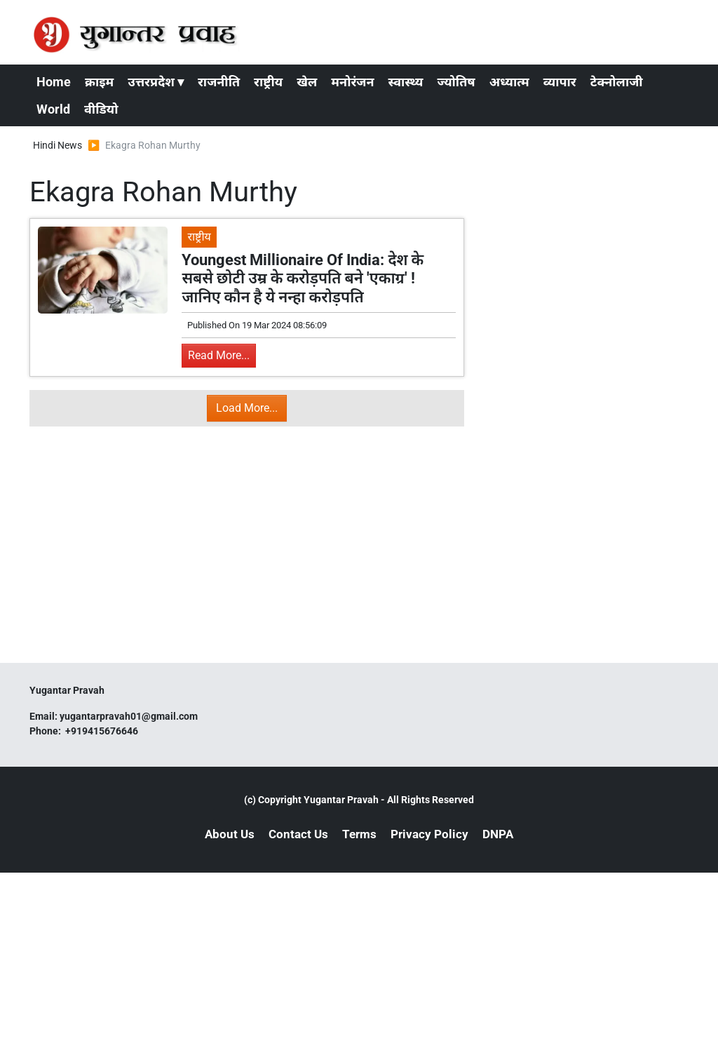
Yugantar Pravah (341, 799)
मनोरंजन (352, 81)
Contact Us (298, 834)
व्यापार (559, 81)
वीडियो (101, 109)
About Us (230, 834)
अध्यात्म (509, 81)
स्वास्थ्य (406, 81)
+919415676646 (102, 731)
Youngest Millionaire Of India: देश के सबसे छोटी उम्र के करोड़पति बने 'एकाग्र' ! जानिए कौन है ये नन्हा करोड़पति (303, 278)
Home (53, 81)
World (53, 109)
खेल (307, 81)
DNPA (497, 834)
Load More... (247, 408)
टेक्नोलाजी (616, 81)
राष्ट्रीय (268, 81)
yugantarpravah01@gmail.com (129, 716)
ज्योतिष (456, 81)
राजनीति (219, 81)
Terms (359, 834)
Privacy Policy (429, 834)
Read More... (219, 355)
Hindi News (57, 145)
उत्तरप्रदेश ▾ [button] (156, 81)
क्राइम (99, 81)
